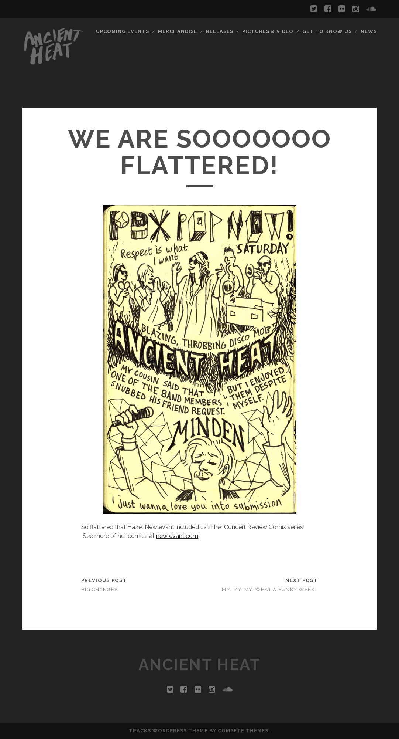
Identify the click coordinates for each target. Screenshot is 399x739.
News (369, 31)
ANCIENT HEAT (199, 665)
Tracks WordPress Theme (168, 730)
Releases (219, 31)
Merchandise (177, 31)
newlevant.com (177, 535)
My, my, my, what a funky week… (269, 589)
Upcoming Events (122, 31)
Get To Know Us (327, 31)
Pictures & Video (268, 31)
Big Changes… (101, 589)
